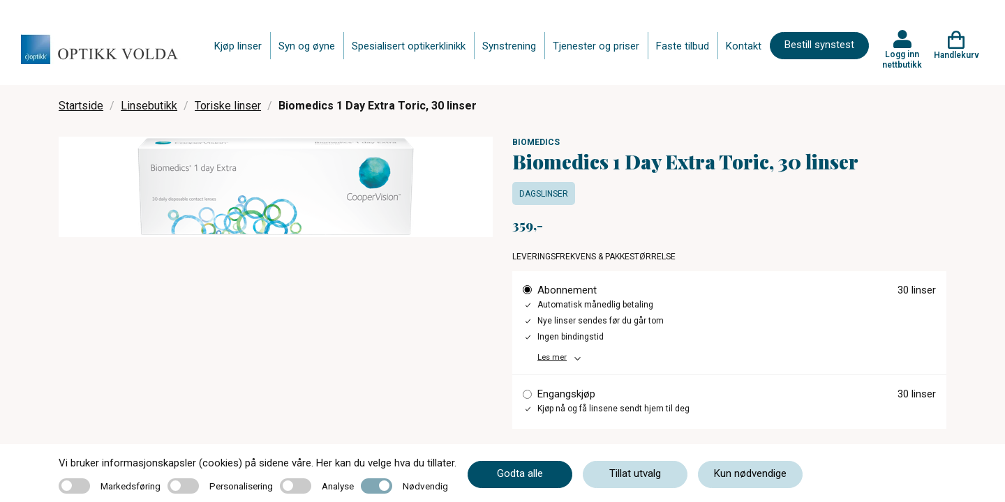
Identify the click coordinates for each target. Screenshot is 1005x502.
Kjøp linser (238, 46)
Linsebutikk (149, 105)
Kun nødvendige (750, 473)
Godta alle (520, 473)
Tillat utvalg (635, 473)
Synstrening (509, 46)
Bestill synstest (819, 44)
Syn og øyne (306, 46)
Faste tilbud (682, 46)
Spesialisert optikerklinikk (409, 46)
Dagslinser (543, 194)
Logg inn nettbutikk (902, 59)
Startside (81, 105)
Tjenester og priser (596, 46)
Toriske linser (228, 105)
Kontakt (743, 46)
